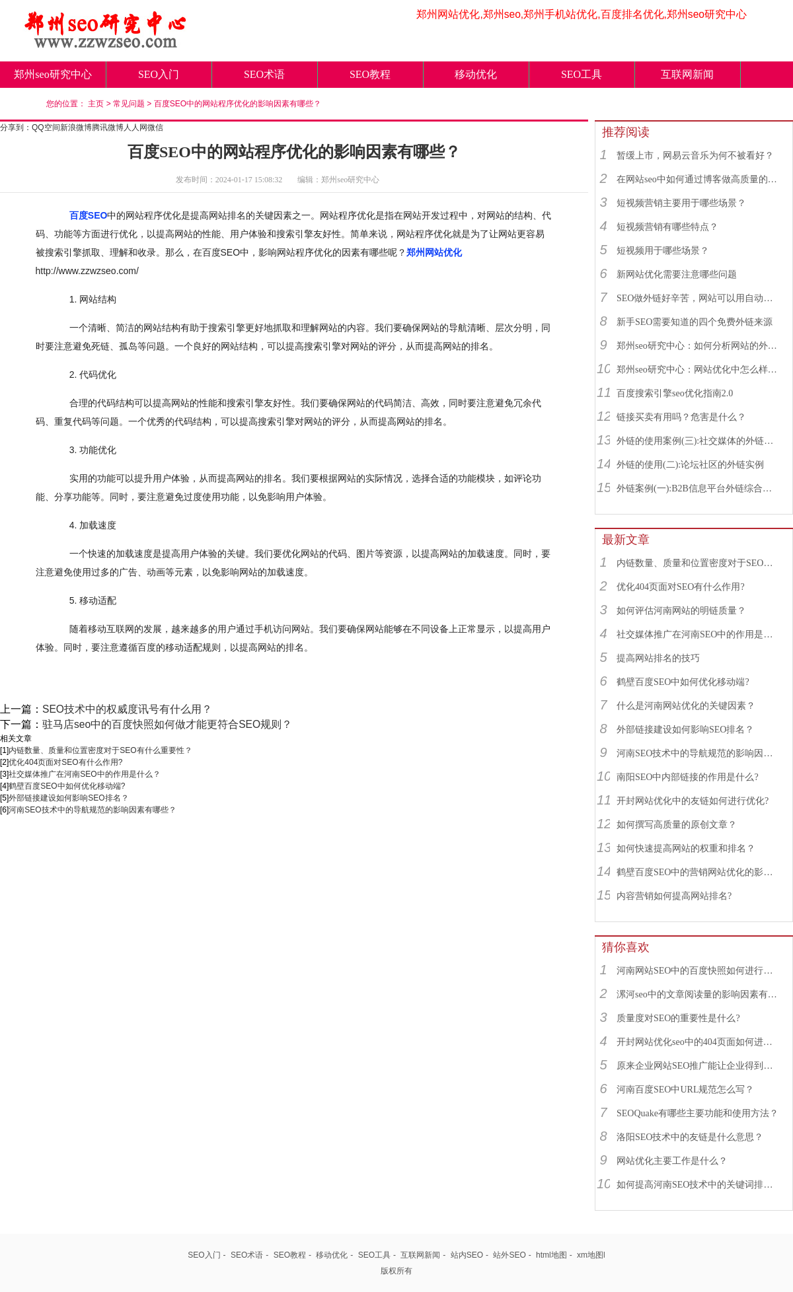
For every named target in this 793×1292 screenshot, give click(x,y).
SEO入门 (158, 74)
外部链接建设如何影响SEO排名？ (68, 798)
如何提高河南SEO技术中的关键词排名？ (698, 1185)
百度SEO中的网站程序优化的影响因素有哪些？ (237, 103)
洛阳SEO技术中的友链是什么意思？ (690, 1137)
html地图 (551, 1255)
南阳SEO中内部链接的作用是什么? (688, 777)
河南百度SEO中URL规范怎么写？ (685, 1090)
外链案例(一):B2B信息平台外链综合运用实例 (698, 488)
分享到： (16, 127)
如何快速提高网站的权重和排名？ (686, 848)
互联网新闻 (687, 74)
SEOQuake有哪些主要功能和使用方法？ (697, 1113)
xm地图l (591, 1255)
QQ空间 (46, 127)
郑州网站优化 (434, 252)
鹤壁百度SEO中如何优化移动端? (67, 786)
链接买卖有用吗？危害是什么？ (681, 417)
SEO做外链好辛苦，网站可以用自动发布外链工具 (698, 298)
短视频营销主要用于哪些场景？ (681, 203)
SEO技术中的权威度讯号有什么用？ (127, 709)
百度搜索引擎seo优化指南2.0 (675, 393)
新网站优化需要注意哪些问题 (677, 274)
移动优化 (476, 74)
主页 (96, 103)
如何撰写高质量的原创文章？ (677, 825)
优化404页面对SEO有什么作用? (65, 762)
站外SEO (509, 1255)
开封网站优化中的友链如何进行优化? (693, 801)
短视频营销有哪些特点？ (667, 227)
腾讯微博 (108, 127)
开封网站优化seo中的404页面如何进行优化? (698, 1042)
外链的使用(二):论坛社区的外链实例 (690, 465)
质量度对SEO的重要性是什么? (678, 1018)
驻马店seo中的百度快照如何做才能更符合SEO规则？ (167, 724)
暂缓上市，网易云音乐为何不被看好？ (695, 156)
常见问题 (129, 103)
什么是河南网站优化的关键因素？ (686, 706)
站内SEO (467, 1255)
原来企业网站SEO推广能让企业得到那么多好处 (698, 1066)
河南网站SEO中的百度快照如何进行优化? (698, 971)
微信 (155, 127)
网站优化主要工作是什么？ (672, 1161)
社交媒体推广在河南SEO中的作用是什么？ (84, 774)
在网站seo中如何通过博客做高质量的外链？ (698, 179)
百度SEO (88, 215)
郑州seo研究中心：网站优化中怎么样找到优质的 (698, 370)
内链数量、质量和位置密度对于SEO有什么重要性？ (100, 750)
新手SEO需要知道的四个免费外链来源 (695, 322)
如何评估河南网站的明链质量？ (681, 611)
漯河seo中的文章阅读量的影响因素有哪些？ (698, 994)
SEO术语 (264, 74)
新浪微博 (76, 127)
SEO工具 (581, 74)
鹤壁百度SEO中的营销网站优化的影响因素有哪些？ (698, 872)
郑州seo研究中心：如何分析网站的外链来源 (698, 346)
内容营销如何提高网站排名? (674, 896)
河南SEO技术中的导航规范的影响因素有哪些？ (92, 809)
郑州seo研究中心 (52, 74)
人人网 (135, 127)
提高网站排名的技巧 (658, 658)
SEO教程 (370, 74)
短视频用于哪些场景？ (663, 251)
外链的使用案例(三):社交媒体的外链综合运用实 (698, 441)
